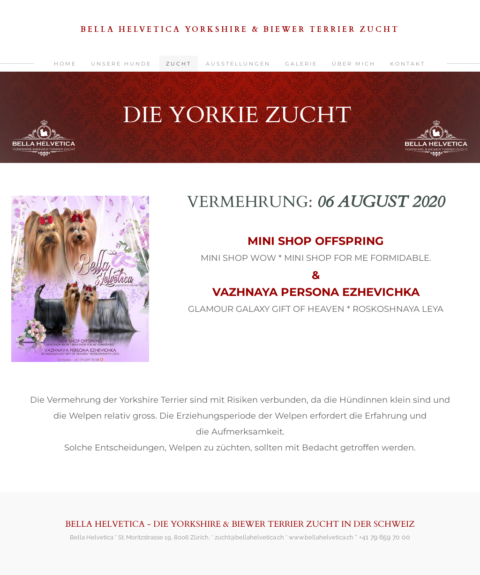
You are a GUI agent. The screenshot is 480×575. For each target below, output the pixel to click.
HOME (65, 63)
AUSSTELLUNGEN (238, 63)
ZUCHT (178, 63)
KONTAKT (407, 63)
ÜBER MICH (353, 63)
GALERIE (301, 63)
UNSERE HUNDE (121, 63)
